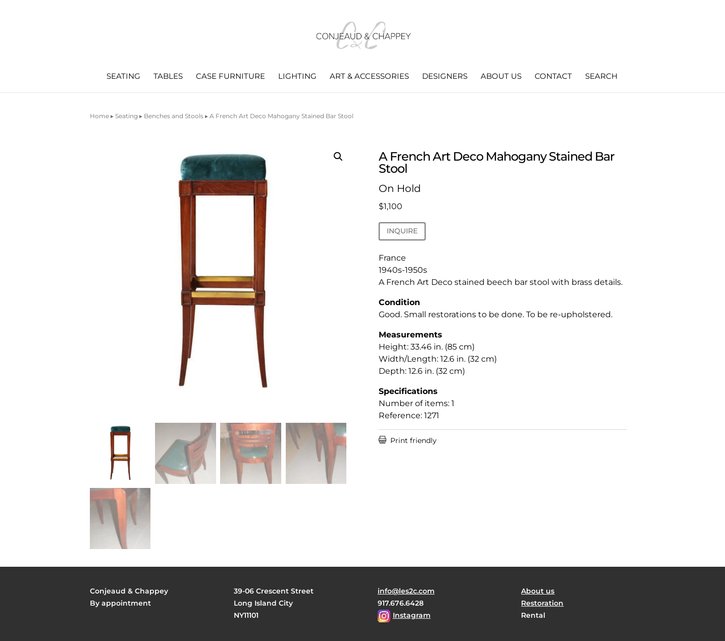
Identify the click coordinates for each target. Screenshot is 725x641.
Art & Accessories (369, 77)
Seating (123, 77)
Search (601, 77)
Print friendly (408, 440)
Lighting (297, 77)
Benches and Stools (173, 116)
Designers (445, 77)
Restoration (542, 603)
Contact (553, 77)
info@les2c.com (406, 591)
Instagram (412, 615)
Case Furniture (230, 77)
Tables (168, 77)
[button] (338, 156)
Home (99, 116)
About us (501, 77)
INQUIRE (402, 230)
